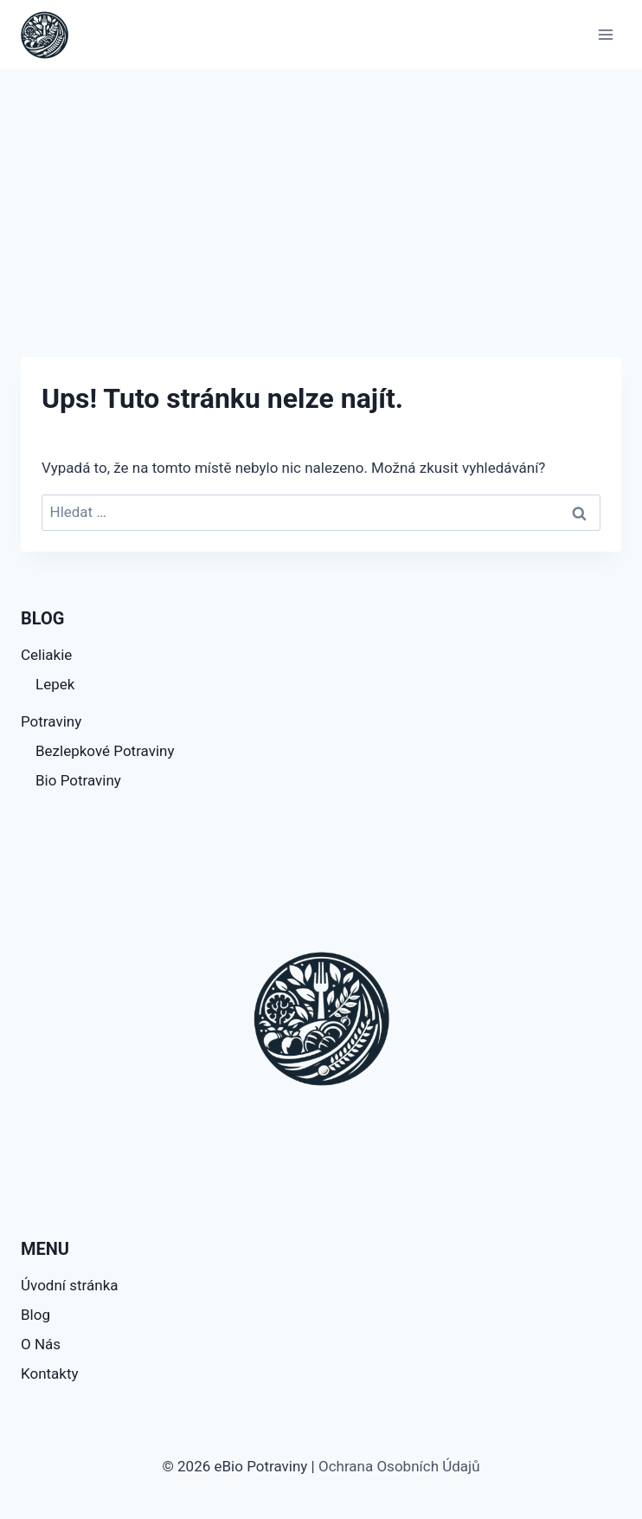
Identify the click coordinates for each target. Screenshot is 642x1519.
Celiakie (46, 654)
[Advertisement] (321, 199)
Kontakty (50, 1373)
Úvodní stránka (70, 1285)
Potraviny (51, 721)
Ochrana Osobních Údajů (399, 1466)
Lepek (54, 684)
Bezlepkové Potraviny (105, 751)
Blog (35, 1314)
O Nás (41, 1344)
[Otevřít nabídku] (605, 34)
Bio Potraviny (78, 780)
